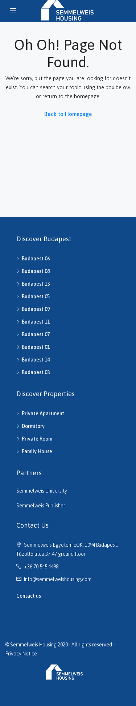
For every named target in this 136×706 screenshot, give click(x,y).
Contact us (28, 596)
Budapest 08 (36, 271)
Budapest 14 (36, 360)
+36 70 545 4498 (41, 566)
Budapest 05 (36, 296)
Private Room (37, 439)
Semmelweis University (41, 491)
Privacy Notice (21, 654)
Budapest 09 (36, 309)
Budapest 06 (36, 258)
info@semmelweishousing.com (57, 579)
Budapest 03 (36, 372)
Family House (37, 451)
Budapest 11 (36, 322)
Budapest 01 (36, 347)
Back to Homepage (68, 114)
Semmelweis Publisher (40, 505)
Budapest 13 (36, 284)
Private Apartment (43, 413)
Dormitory (33, 426)
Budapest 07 (36, 334)
